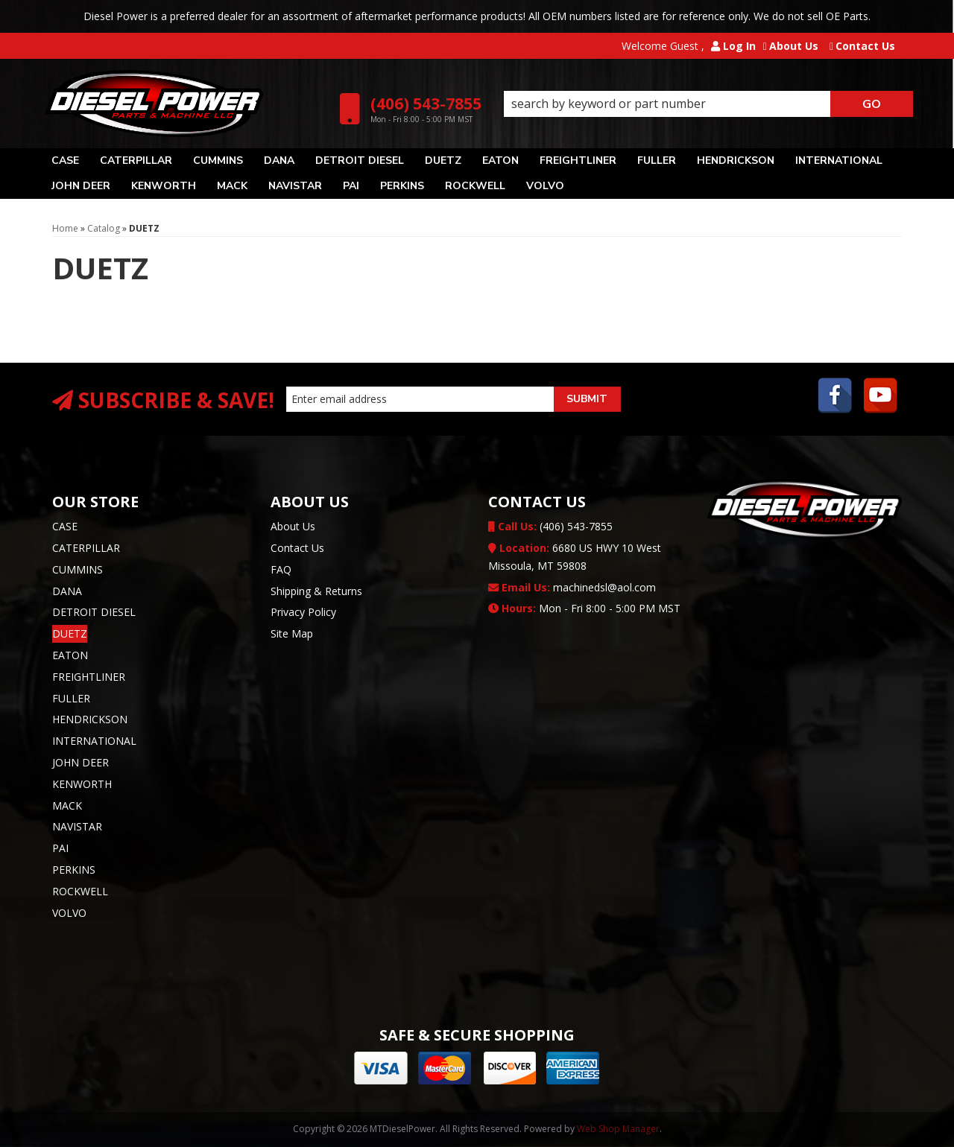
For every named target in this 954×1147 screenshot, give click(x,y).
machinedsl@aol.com (572, 587)
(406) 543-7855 (550, 526)
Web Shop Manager (618, 1128)
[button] (708, 104)
